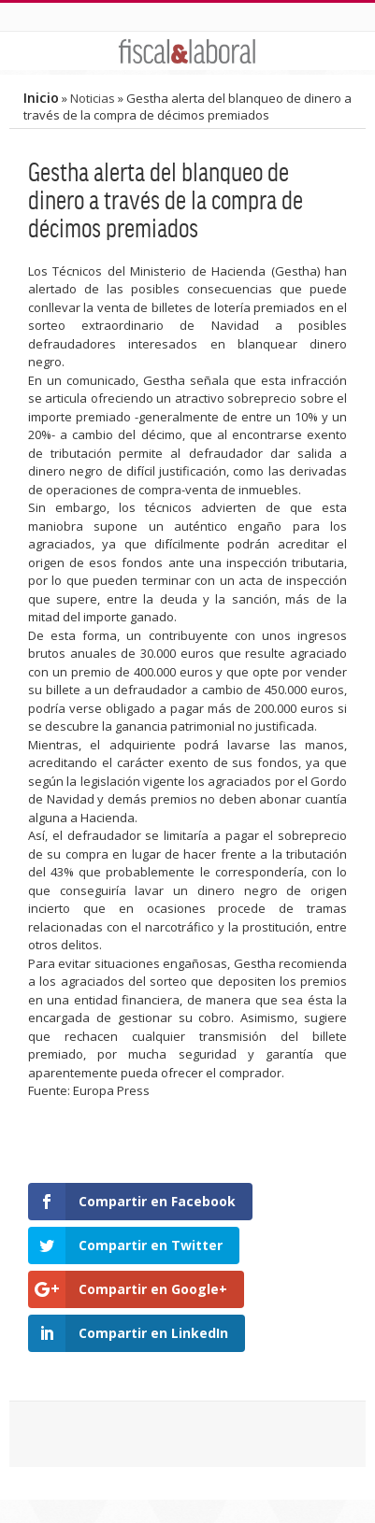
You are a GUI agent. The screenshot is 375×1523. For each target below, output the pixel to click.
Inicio (41, 98)
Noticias (92, 98)
